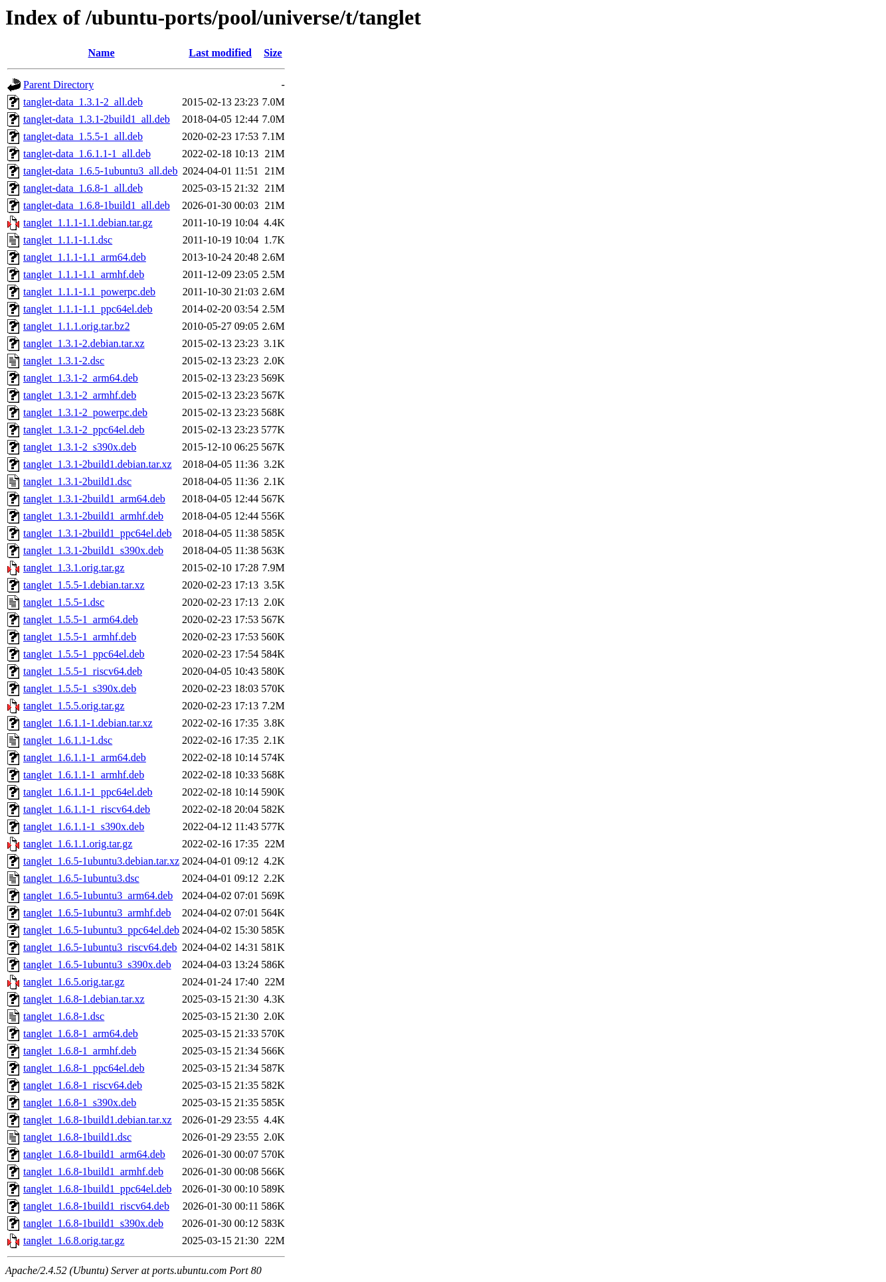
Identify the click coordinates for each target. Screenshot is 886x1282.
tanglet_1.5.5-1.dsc (63, 602)
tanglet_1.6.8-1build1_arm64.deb (94, 1154)
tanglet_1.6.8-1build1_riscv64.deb (96, 1206)
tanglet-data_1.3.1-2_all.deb (83, 101)
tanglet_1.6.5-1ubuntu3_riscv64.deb (100, 947)
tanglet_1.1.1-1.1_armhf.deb (83, 274)
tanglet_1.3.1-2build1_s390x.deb (93, 550)
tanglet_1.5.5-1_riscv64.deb (82, 671)
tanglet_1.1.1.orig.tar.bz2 (76, 326)
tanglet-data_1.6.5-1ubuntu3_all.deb (100, 171)
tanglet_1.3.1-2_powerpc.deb (85, 412)
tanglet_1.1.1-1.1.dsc (67, 240)
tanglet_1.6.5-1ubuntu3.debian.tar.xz (101, 861)
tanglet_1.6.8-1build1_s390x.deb (93, 1223)
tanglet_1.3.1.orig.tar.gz (73, 567)
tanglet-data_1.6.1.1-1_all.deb (87, 153)
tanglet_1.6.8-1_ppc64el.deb (84, 1068)
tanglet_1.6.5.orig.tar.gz (73, 981)
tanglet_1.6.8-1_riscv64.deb (82, 1085)
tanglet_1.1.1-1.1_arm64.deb (84, 257)
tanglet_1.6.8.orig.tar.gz (73, 1240)
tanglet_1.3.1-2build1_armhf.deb (93, 516)
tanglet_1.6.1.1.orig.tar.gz (77, 843)
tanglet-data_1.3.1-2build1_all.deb (96, 119)
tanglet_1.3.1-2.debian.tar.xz (84, 343)
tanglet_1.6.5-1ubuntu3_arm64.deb (98, 895)
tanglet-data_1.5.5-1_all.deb (83, 136)
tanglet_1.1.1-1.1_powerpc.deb (89, 291)
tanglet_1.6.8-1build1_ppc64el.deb (97, 1188)
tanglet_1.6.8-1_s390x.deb (79, 1102)
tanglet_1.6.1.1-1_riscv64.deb (86, 809)
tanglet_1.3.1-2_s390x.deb (79, 447)
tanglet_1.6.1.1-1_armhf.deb (83, 774)
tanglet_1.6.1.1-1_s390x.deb (83, 826)
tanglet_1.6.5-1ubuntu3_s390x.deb (97, 964)
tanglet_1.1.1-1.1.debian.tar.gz (88, 222)
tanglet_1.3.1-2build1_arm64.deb (94, 498)
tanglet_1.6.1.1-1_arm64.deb (84, 757)
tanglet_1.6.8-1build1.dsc (77, 1137)
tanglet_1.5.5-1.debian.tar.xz (84, 585)
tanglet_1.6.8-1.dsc (63, 1016)
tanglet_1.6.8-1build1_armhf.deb (93, 1171)
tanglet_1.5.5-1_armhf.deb (79, 636)
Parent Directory (58, 84)
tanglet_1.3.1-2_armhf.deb (79, 395)
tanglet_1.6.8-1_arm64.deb (80, 1033)
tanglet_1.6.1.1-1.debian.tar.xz (88, 723)
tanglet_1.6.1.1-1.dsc (67, 740)
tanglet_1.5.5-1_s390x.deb (79, 688)
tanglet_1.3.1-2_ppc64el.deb (84, 429)
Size (273, 52)
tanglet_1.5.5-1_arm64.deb (80, 619)
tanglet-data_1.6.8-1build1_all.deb (96, 205)
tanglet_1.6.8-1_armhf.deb (79, 1050)
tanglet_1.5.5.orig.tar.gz (73, 705)
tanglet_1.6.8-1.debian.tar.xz (84, 999)
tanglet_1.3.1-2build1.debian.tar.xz (97, 464)
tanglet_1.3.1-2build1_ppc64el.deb (97, 533)
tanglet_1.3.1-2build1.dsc (77, 481)
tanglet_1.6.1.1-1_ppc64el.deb (88, 792)
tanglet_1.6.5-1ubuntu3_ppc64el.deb (101, 930)
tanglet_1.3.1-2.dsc (63, 360)
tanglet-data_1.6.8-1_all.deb (83, 188)
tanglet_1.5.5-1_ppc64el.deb (84, 654)
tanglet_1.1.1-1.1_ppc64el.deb (88, 309)
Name (101, 52)
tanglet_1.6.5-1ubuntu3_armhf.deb (97, 912)
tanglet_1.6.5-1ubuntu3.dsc (81, 878)
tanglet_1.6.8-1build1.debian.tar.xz (97, 1119)
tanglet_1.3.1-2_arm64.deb (80, 378)
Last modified (220, 52)
